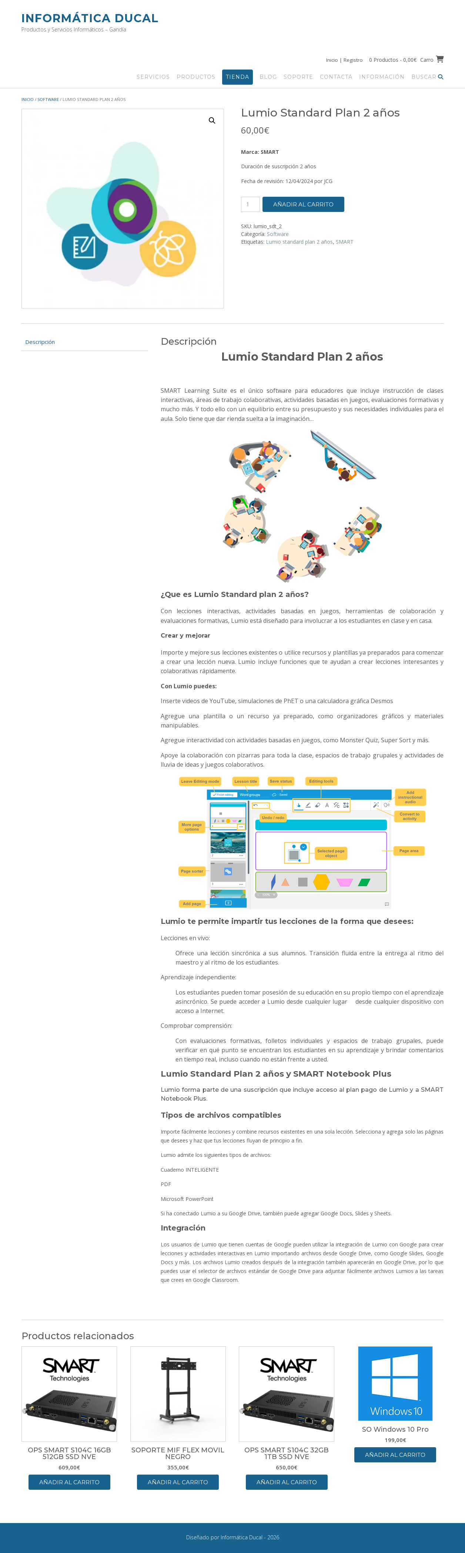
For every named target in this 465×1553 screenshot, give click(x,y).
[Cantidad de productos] (250, 204)
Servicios (153, 76)
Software (48, 99)
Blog (268, 76)
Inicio (27, 99)
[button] (212, 120)
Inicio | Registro (343, 59)
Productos (196, 76)
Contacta (336, 76)
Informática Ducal (90, 18)
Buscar (427, 76)
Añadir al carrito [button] (69, 1481)
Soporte (298, 76)
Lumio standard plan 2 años (299, 241)
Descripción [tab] (40, 341)
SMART (345, 241)
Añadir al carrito (303, 203)
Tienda (237, 76)
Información (382, 76)
